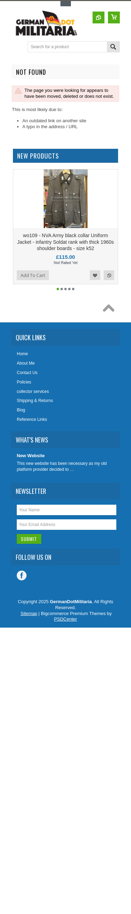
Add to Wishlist (95, 275)
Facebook (22, 575)
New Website (31, 455)
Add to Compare (109, 275)
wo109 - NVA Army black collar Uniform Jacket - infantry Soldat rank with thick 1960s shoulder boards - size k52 (65, 242)
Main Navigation (18, 47)
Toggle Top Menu (65, 3)
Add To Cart (33, 275)
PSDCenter (65, 619)
